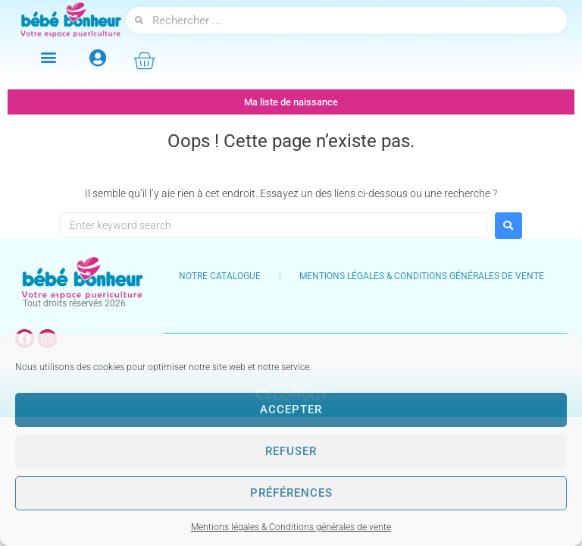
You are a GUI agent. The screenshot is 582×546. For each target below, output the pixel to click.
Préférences (291, 493)
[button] (48, 56)
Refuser (291, 451)
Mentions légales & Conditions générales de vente (291, 527)
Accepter (291, 409)
